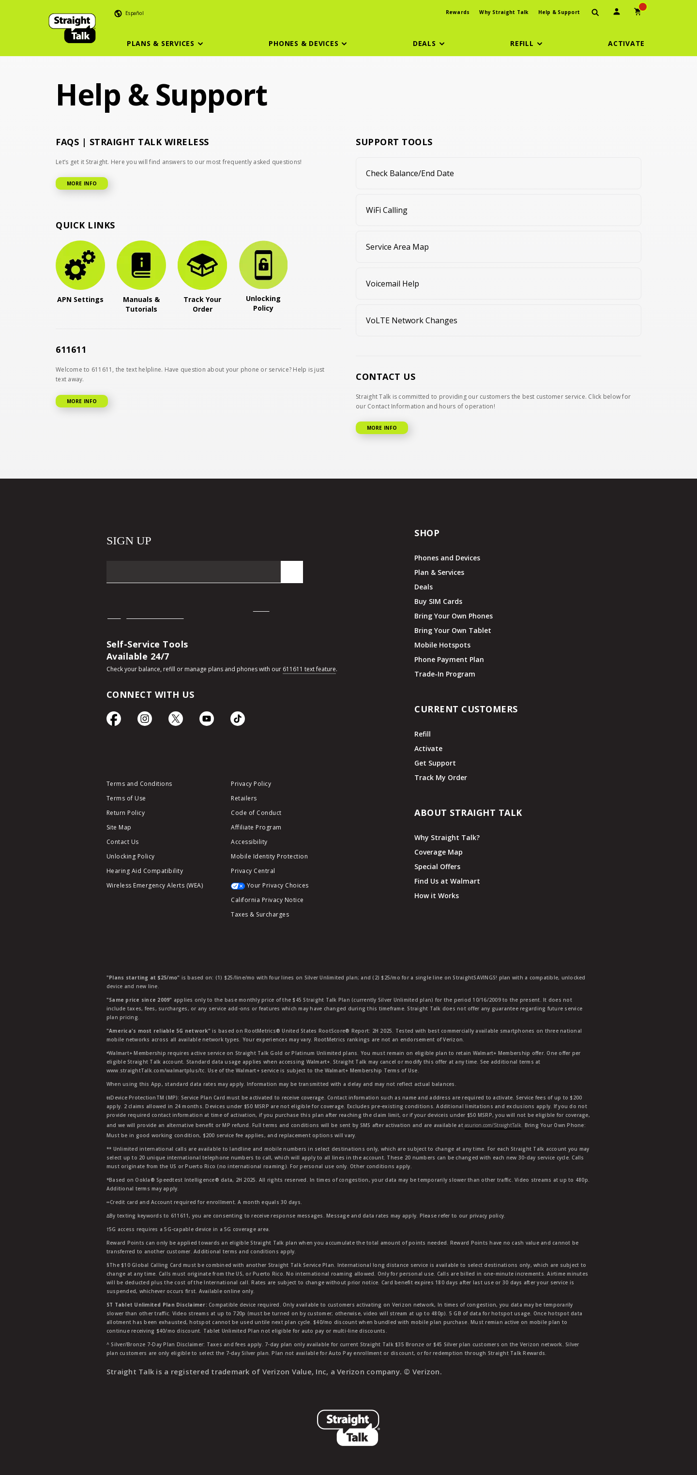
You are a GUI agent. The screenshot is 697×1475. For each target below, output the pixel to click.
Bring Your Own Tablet (452, 630)
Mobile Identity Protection (269, 856)
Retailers (244, 798)
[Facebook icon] (113, 721)
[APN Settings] (80, 272)
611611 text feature (309, 669)
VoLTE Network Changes (411, 320)
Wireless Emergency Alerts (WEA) (154, 885)
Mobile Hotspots (442, 644)
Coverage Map (438, 852)
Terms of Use (126, 798)
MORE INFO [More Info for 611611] (82, 401)
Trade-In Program (444, 673)
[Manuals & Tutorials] (141, 277)
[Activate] (626, 43)
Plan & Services (439, 572)
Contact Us (122, 842)
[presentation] (595, 13)
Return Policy (125, 813)
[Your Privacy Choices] (286, 888)
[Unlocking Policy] (263, 277)
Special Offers (437, 866)
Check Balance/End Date (410, 173)
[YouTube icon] (206, 721)
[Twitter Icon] (175, 721)
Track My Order (440, 777)
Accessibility (249, 842)
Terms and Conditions (139, 784)
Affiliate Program (256, 827)
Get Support (435, 763)
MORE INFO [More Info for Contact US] (382, 427)
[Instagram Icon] (144, 721)
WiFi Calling (387, 210)
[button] (166, 43)
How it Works (436, 895)
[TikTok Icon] (237, 721)
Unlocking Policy (130, 856)
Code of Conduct (256, 813)
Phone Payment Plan (449, 659)
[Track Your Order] (202, 277)
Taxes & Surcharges (260, 914)
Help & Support (559, 12)
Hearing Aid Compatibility (144, 871)
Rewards (458, 12)
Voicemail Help (392, 283)
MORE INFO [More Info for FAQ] (82, 183)
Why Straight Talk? (447, 837)
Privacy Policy (251, 784)
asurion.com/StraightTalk (493, 1125)
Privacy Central (253, 871)
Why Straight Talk (503, 12)
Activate (428, 748)
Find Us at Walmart (447, 881)
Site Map (119, 827)
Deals (423, 586)
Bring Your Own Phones (453, 615)
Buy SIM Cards (438, 601)
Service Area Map (397, 246)
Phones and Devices (447, 557)
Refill (422, 733)
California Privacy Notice (267, 900)
